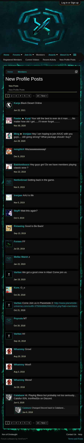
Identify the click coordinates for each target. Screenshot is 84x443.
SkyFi (17, 210)
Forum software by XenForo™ (14, 439)
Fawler (17, 118)
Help (80, 434)
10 (38, 96)
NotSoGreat (20, 180)
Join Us (28, 55)
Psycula (18, 318)
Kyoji (28, 118)
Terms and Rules (75, 439)
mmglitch (19, 149)
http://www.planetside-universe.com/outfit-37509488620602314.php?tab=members (45, 304)
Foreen (18, 241)
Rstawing (19, 226)
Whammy (19, 349)
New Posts (13, 86)
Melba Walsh (21, 256)
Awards (52, 55)
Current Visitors (32, 60)
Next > (44, 96)
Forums (16, 55)
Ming (16, 133)
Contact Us (71, 434)
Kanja (17, 103)
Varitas (18, 272)
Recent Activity (49, 60)
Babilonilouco (21, 164)
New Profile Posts (17, 90)
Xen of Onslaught (9, 434)
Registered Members (12, 60)
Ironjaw (27, 133)
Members (40, 55)
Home (6, 55)
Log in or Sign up (70, 2)
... (80, 60)
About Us (64, 55)
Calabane (19, 395)
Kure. (17, 287)
